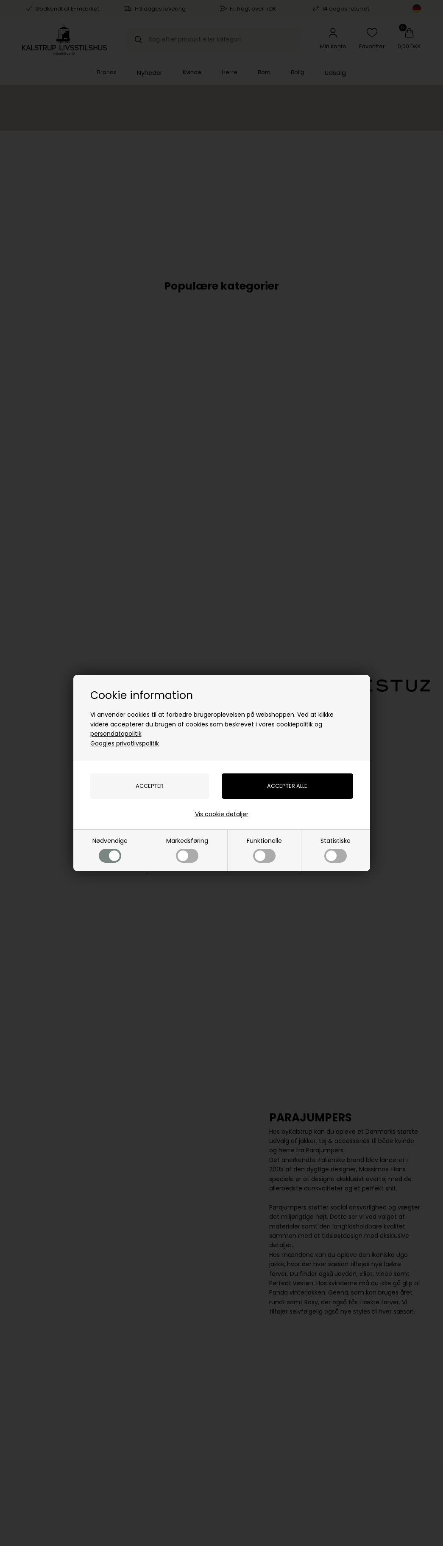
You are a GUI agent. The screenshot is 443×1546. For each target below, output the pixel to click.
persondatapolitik (116, 733)
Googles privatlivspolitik (124, 743)
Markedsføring (187, 849)
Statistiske (335, 849)
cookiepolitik (294, 724)
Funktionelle (264, 849)
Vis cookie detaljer (221, 814)
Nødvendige (110, 849)
